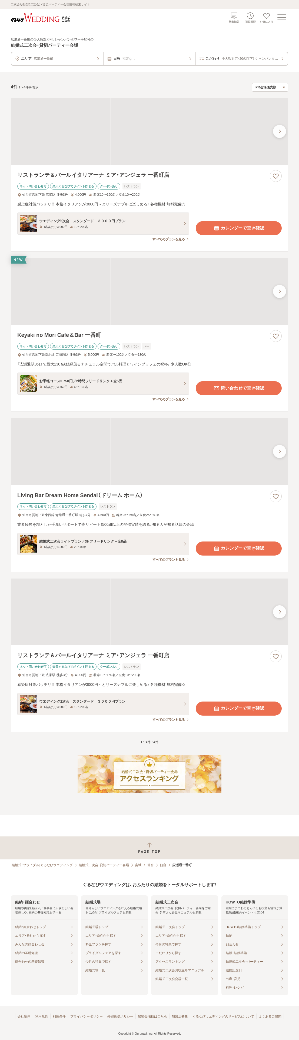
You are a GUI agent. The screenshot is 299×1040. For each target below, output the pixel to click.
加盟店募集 (180, 1016)
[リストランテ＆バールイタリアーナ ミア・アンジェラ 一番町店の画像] (149, 131)
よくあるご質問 (270, 1016)
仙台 (150, 865)
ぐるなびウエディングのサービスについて (223, 1016)
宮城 (138, 865)
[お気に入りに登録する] (276, 176)
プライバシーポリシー (86, 1016)
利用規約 (41, 1016)
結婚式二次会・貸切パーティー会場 (104, 865)
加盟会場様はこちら (152, 1016)
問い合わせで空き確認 (238, 388)
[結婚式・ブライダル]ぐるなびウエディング (42, 865)
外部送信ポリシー (120, 1016)
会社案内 (24, 1016)
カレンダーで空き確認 (238, 228)
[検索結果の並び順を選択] (270, 87)
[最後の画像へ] (279, 131)
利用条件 (59, 1016)
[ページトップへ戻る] (149, 847)
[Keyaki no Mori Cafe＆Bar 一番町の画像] (149, 291)
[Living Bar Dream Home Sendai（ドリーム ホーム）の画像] (149, 451)
